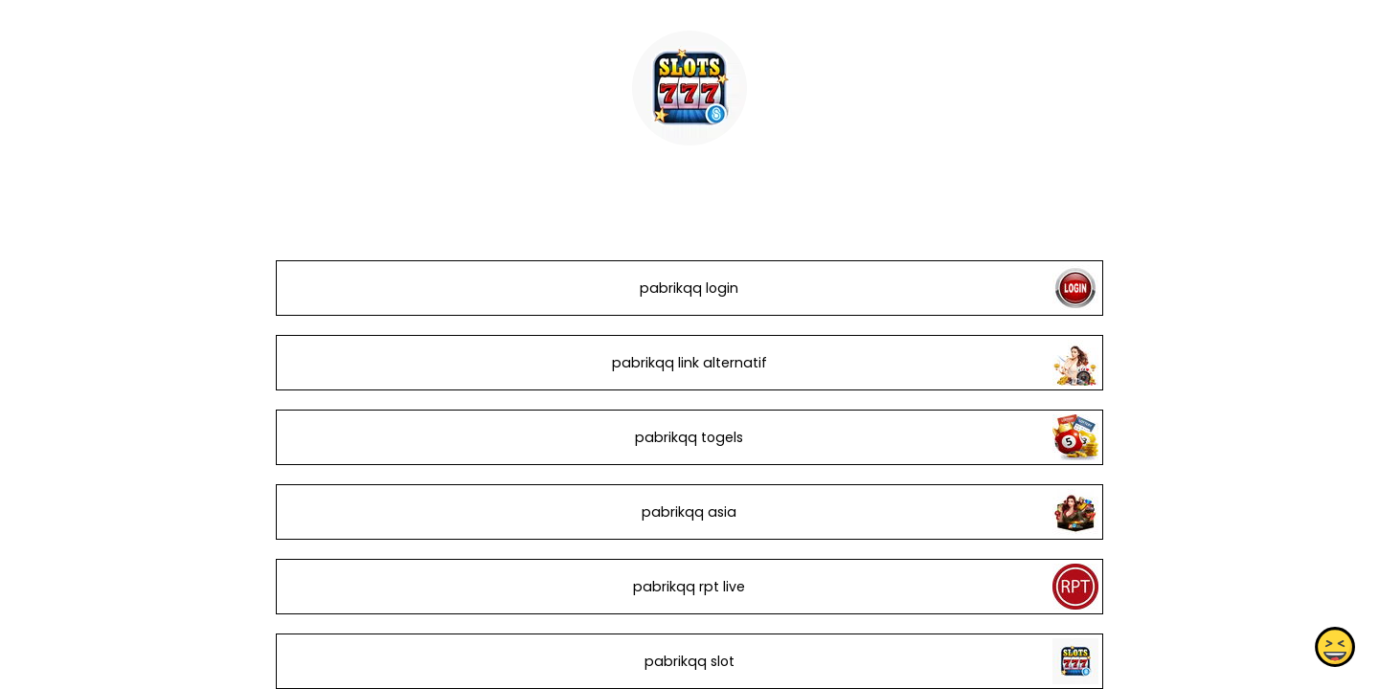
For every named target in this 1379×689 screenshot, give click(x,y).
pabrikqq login (689, 288)
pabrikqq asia (689, 512)
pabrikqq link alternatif (689, 362)
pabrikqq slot (689, 661)
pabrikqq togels (689, 437)
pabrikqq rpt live (689, 586)
